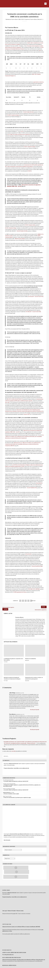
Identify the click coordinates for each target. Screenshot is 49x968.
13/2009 (19, 592)
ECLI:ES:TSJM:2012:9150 (32, 487)
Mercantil (39, 19)
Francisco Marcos (14, 19)
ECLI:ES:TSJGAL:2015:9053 (22, 231)
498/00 (20, 238)
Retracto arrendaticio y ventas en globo (11, 793)
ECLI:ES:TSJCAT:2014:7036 (37, 566)
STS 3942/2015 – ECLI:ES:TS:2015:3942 (33, 311)
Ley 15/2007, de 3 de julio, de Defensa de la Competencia (19, 134)
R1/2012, (10, 228)
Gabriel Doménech (6, 792)
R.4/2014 (29, 171)
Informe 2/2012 (27, 414)
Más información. (7, 840)
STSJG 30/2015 (39, 483)
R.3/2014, (30, 225)
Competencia (27, 19)
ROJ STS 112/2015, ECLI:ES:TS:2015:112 (15, 399)
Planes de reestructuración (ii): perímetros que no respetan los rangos (17, 797)
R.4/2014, (13, 115)
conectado (13, 751)
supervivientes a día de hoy (38, 82)
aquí (40, 50)
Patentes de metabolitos (30, 658)
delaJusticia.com (10, 950)
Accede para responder (34, 709)
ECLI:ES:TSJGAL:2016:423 (28, 112)
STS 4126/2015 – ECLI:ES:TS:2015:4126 (35, 296)
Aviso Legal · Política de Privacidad (9, 906)
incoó (22, 131)
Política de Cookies (19, 906)
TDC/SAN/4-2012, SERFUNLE (34, 589)
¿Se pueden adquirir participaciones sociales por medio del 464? (16, 781)
